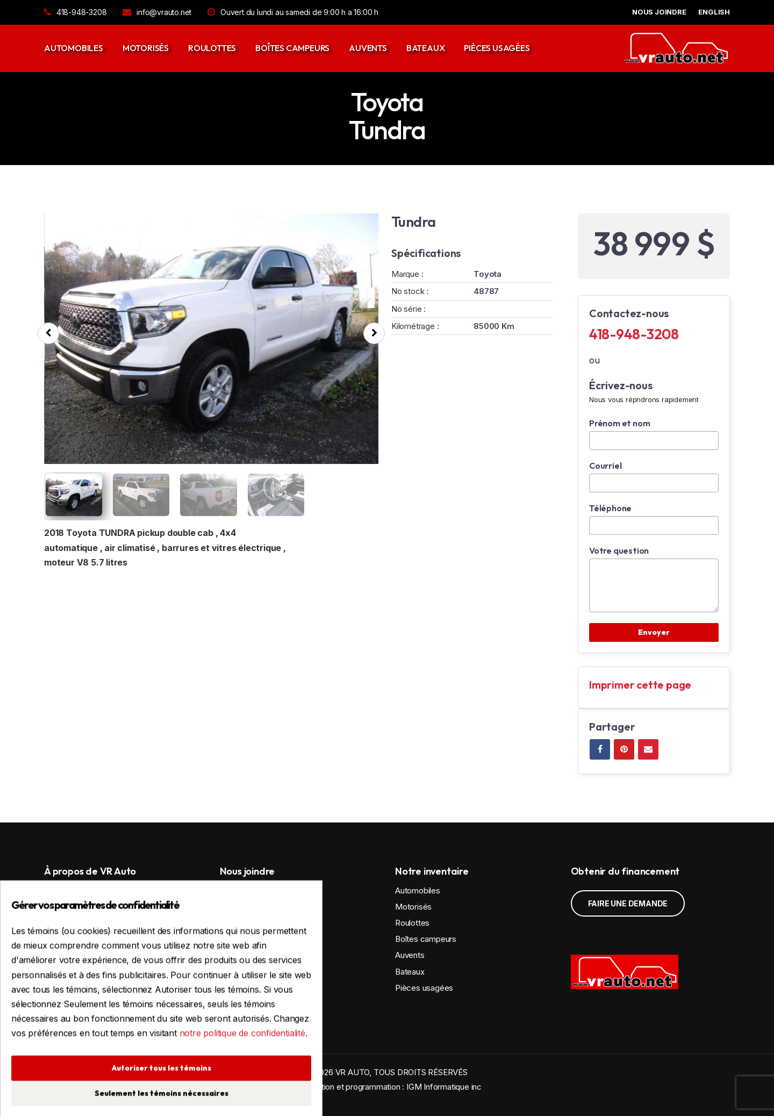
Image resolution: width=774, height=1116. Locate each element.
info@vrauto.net (157, 12)
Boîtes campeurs (292, 47)
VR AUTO (352, 1072)
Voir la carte (265, 938)
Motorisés (146, 47)
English (714, 12)
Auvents (368, 47)
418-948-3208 (75, 12)
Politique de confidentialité (267, 1005)
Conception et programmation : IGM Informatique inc (387, 1087)
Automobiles (73, 47)
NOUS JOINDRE (659, 12)
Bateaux (425, 47)
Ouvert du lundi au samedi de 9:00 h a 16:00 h (292, 12)
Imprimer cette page (640, 684)
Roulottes (212, 47)
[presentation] (48, 333)
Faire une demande (628, 903)
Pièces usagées (496, 47)
